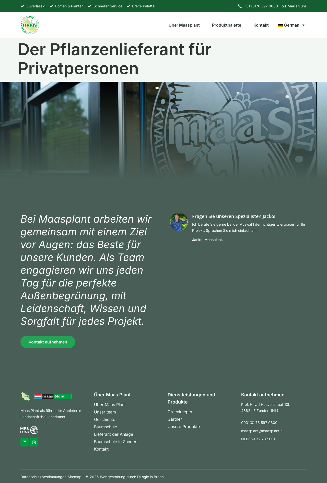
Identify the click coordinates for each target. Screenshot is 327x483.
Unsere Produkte (184, 426)
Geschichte (104, 419)
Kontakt (261, 25)
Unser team (105, 412)
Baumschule (105, 426)
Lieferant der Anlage (113, 434)
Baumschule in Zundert (116, 441)
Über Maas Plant (110, 404)
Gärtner (175, 419)
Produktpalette (226, 25)
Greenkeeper (180, 411)
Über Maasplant (184, 25)
